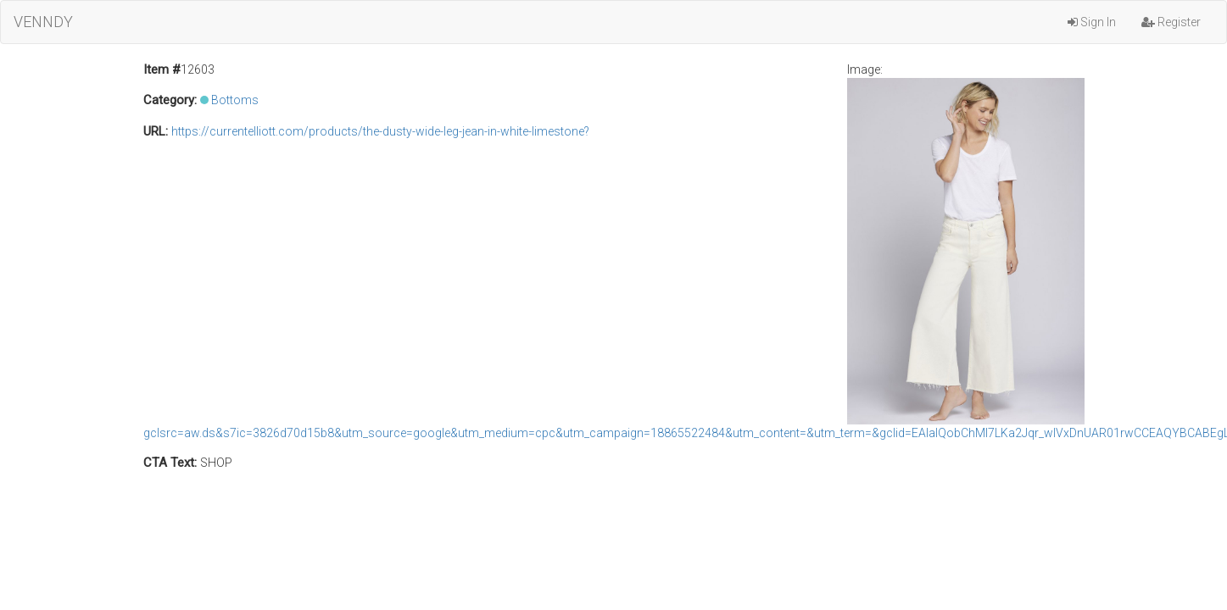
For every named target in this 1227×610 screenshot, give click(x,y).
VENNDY (43, 21)
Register (1171, 22)
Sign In (1092, 22)
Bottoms (235, 100)
